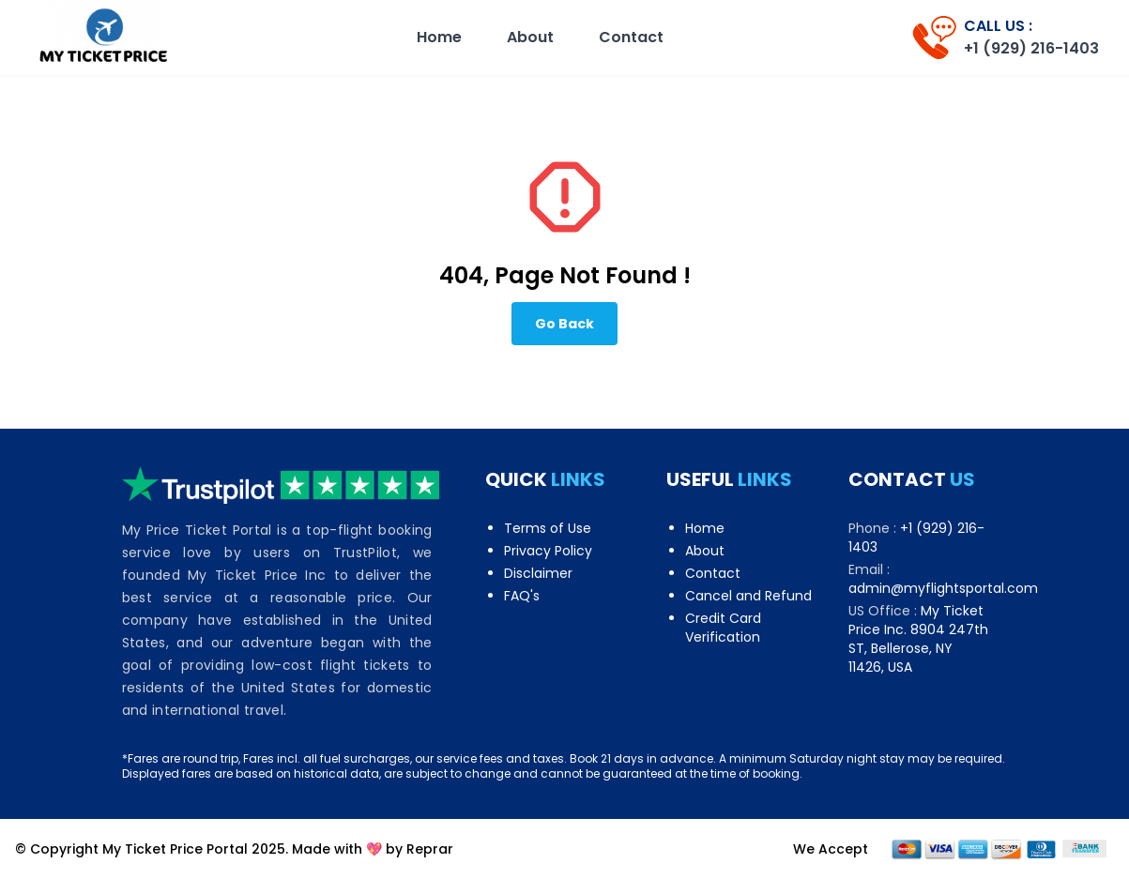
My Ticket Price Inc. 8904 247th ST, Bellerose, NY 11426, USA (918, 638)
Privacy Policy (548, 550)
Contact (631, 37)
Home (439, 37)
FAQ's (522, 595)
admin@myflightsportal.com (943, 588)
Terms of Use (547, 528)
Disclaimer (538, 573)
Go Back (564, 323)
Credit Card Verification (723, 627)
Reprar (429, 849)
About (530, 37)
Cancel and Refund (748, 595)
